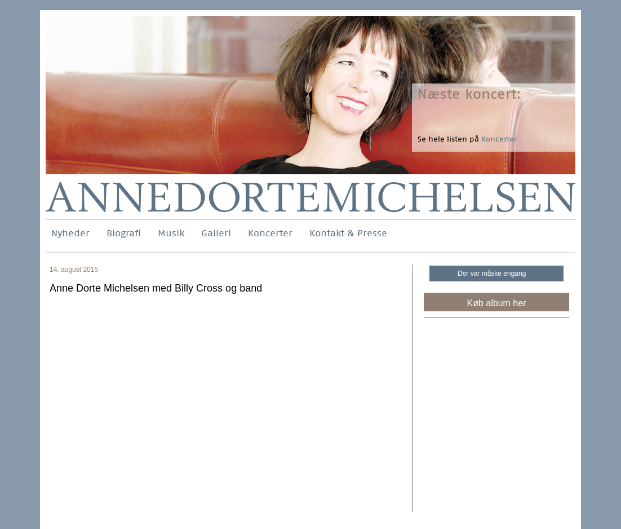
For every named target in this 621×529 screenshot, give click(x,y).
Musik (171, 233)
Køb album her (496, 303)
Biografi (124, 233)
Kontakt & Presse (348, 233)
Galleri (216, 233)
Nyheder (70, 233)
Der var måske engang (492, 273)
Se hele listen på (467, 139)
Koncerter (270, 233)
